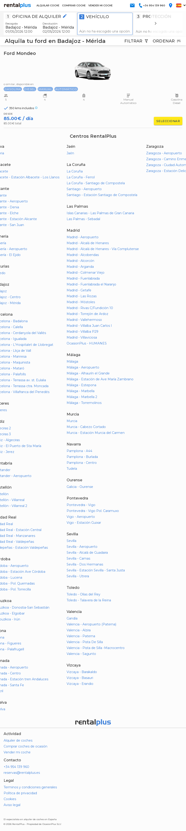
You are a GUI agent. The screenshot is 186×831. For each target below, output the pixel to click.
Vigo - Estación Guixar (84, 523)
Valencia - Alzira (79, 630)
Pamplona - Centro (82, 463)
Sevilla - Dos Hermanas (85, 564)
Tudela (72, 469)
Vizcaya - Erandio (80, 684)
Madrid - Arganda (80, 267)
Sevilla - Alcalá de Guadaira (87, 553)
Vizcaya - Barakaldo (82, 672)
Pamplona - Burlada (82, 457)
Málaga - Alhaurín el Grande (88, 373)
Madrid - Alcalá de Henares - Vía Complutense (103, 249)
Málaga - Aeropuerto (83, 367)
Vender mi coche (17, 752)
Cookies (10, 799)
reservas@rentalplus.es (22, 773)
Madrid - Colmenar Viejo (85, 272)
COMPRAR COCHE (74, 5)
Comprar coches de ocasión (25, 746)
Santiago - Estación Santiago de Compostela (102, 195)
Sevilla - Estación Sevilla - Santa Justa (96, 570)
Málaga (72, 361)
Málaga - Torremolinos (84, 403)
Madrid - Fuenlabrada (83, 278)
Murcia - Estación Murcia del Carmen (96, 433)
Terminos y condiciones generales (30, 787)
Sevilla (71, 541)
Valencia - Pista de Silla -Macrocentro (96, 648)
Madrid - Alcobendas (83, 255)
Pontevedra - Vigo (81, 505)
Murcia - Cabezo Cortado (86, 427)
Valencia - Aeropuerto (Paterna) (91, 624)
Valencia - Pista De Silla (85, 642)
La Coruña (75, 171)
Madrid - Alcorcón (80, 261)
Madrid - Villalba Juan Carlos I (89, 326)
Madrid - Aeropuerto (83, 237)
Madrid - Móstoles (81, 302)
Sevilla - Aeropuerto (82, 547)
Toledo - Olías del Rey (83, 594)
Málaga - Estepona (81, 385)
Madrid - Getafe (79, 290)
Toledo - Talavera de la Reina (89, 600)
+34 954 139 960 (16, 767)
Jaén (70, 153)
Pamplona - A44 (79, 451)
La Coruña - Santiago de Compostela (96, 183)
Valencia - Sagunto (81, 654)
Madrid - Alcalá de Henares (88, 243)
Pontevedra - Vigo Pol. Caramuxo (93, 511)
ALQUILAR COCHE (47, 5)
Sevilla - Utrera (78, 576)
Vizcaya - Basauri (80, 678)
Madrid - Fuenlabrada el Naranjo (91, 284)
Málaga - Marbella (80, 391)
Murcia (72, 421)
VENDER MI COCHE (100, 5)
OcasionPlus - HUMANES (87, 343)
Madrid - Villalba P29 (82, 331)
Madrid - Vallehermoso (84, 320)
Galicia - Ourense (80, 487)
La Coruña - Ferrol (81, 177)
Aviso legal (12, 805)
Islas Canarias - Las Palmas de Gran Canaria (100, 213)
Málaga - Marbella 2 (82, 397)
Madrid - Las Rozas (82, 296)
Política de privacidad (20, 793)
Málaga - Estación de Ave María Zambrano (100, 379)
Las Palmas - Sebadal (83, 219)
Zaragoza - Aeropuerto (164, 153)
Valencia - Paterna (81, 636)
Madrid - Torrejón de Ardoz (87, 314)
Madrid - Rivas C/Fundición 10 (90, 308)
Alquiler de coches (18, 740)
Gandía (72, 618)
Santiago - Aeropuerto (84, 189)
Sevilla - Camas (78, 558)
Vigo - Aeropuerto (81, 517)
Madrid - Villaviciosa (82, 337)
